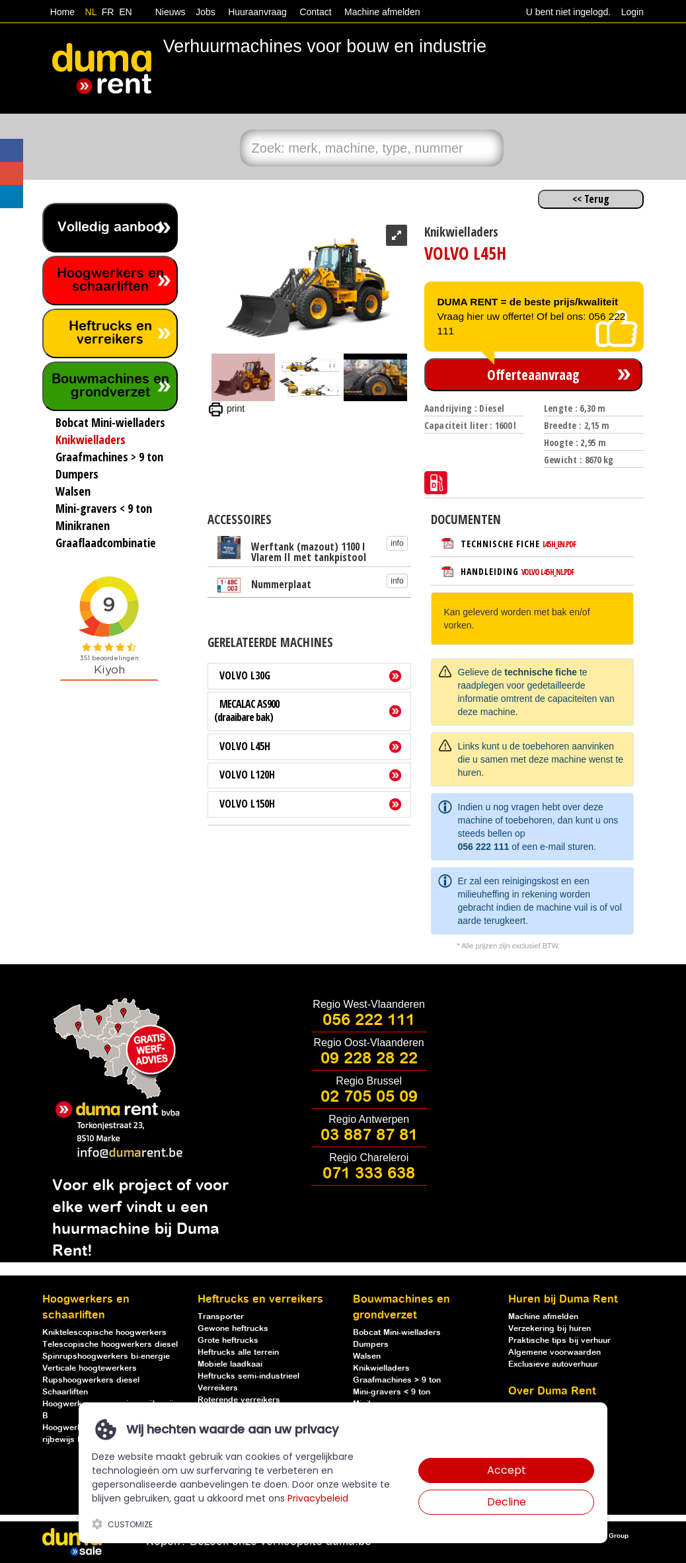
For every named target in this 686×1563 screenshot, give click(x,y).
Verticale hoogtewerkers (89, 1368)
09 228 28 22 (369, 1058)
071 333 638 (369, 1173)
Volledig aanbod (110, 228)
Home (62, 12)
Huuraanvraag (257, 12)
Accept (506, 1470)
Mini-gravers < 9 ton (391, 1392)
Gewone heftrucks (233, 1328)
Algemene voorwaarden (554, 1352)
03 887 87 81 (369, 1135)
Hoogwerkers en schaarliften (110, 280)
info (397, 543)
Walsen (367, 1356)
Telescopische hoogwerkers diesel (110, 1344)
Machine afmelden (381, 12)
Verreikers (218, 1388)
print (226, 408)
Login (632, 12)
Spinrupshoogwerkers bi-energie (106, 1356)
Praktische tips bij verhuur (559, 1340)
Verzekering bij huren (549, 1328)
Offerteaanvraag (533, 374)
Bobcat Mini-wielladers (397, 1332)
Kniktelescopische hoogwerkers (104, 1332)
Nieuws (170, 12)
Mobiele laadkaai (230, 1364)
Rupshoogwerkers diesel (90, 1380)
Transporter (221, 1317)
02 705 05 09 (369, 1097)
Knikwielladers (381, 1368)
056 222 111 (484, 846)
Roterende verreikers (239, 1400)
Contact (315, 12)
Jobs (202, 12)
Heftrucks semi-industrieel (248, 1376)
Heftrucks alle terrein (238, 1352)
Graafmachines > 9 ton (397, 1380)
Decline (506, 1501)
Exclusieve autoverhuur (553, 1364)
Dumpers (371, 1344)
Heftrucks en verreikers (110, 333)
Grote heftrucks (228, 1340)
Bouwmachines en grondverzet (110, 386)
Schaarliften (65, 1392)
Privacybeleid (317, 1498)
